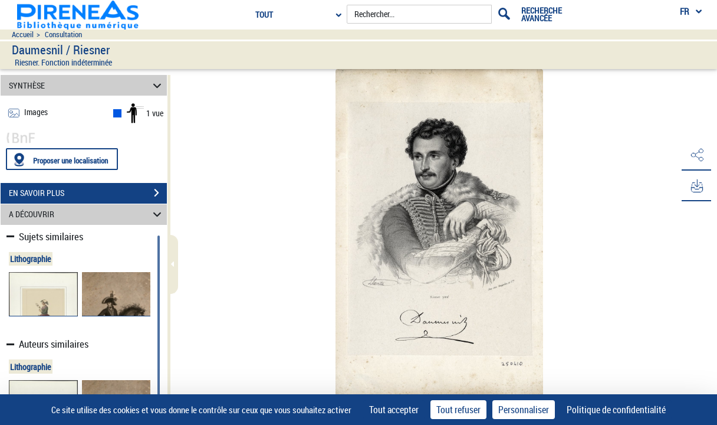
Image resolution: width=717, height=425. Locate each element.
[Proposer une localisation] (62, 159)
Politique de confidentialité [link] (616, 409)
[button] (696, 155)
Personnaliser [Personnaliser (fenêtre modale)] (523, 409)
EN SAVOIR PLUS (88, 193)
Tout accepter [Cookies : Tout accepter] (394, 409)
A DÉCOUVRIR (87, 214)
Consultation (63, 35)
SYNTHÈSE (87, 85)
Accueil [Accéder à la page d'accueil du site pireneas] (23, 35)
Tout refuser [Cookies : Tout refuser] (458, 409)
